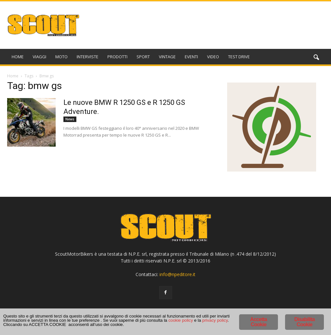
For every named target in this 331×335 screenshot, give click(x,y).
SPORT (143, 57)
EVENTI (191, 57)
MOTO (61, 57)
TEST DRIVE (239, 57)
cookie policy (83, 323)
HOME (18, 57)
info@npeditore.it (177, 274)
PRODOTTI (117, 57)
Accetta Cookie (258, 317)
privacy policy (127, 323)
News (69, 119)
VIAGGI (39, 57)
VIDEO (213, 57)
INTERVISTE (87, 57)
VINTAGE (167, 57)
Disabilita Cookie (304, 317)
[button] (316, 57)
